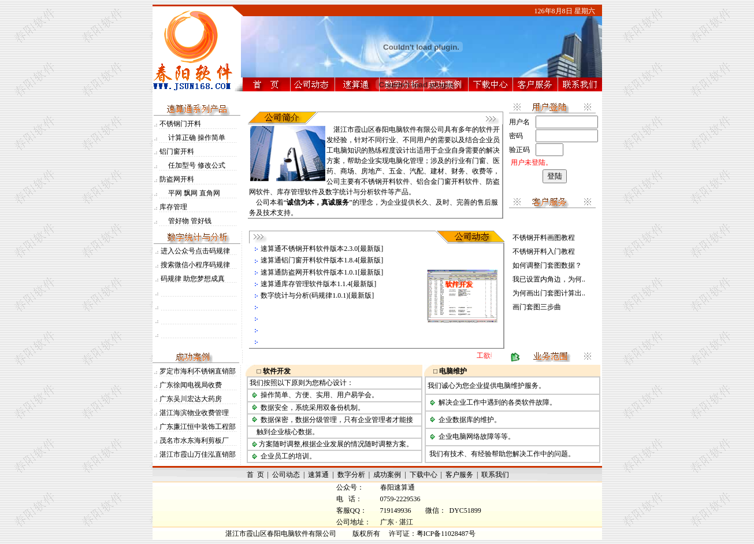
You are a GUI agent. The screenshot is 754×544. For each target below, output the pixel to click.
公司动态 (286, 475)
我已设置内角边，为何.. (548, 279)
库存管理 (173, 207)
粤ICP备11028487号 (446, 534)
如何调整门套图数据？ (547, 265)
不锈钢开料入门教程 (543, 251)
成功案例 (387, 475)
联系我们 (495, 475)
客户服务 (459, 475)
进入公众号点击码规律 (195, 251)
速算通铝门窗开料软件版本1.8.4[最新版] (322, 260)
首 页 (255, 475)
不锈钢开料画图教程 (543, 238)
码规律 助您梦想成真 (193, 279)
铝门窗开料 (176, 151)
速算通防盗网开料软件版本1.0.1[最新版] (322, 272)
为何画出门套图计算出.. (548, 293)
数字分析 (351, 475)
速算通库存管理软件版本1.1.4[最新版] (318, 284)
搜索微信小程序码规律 (195, 265)
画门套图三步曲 (536, 307)
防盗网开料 (176, 179)
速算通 (318, 475)
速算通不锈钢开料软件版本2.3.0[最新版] (322, 249)
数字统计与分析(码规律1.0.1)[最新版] (317, 295)
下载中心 (423, 475)
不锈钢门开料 (180, 124)
